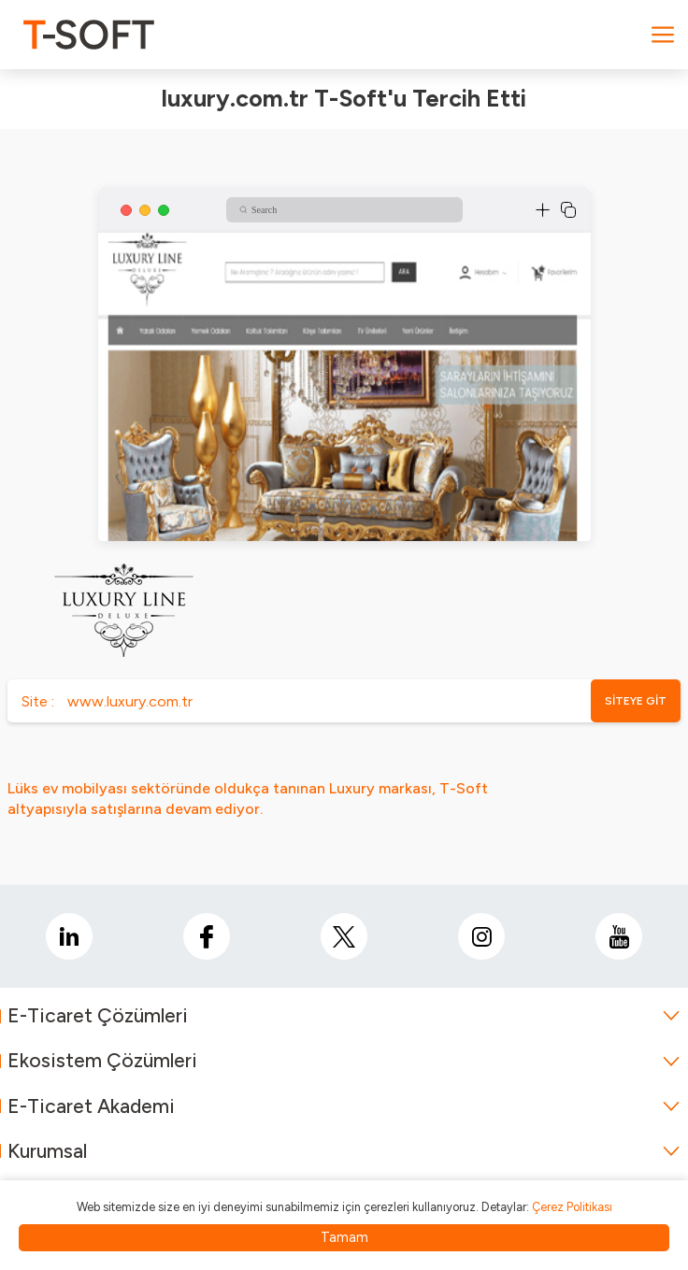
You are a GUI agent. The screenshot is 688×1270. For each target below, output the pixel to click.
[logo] (89, 34)
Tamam (344, 1237)
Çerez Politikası (572, 1207)
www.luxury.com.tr (130, 701)
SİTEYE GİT (635, 700)
